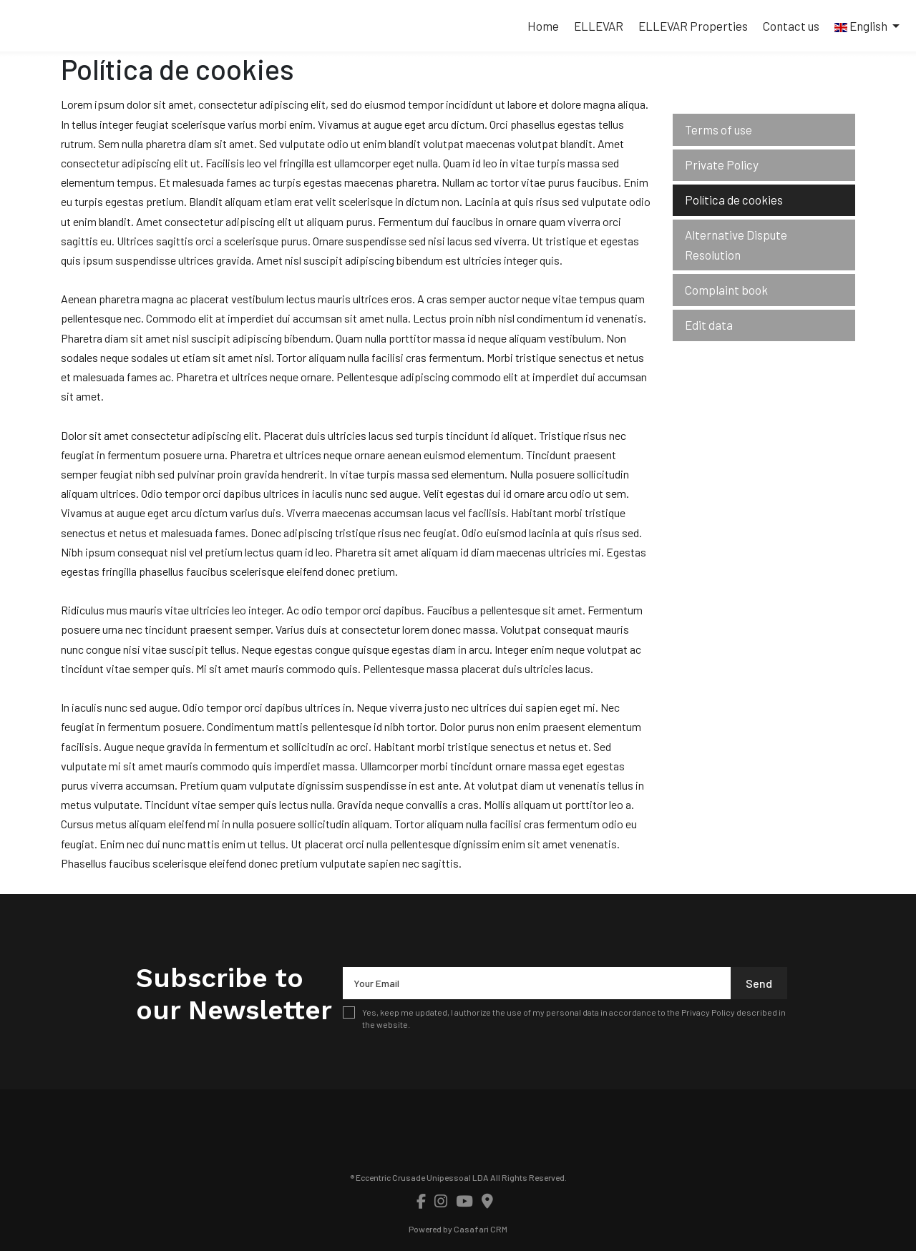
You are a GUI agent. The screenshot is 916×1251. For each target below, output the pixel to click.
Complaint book (726, 290)
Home (543, 26)
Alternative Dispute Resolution (736, 244)
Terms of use (718, 129)
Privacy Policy (708, 1012)
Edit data (709, 325)
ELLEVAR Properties (693, 26)
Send (759, 983)
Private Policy (722, 164)
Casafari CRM (480, 1229)
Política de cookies (734, 199)
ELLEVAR (598, 26)
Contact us (791, 26)
